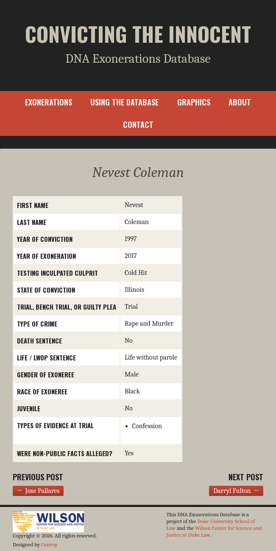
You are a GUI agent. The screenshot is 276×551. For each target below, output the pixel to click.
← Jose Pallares (38, 491)
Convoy (49, 544)
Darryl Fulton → (236, 491)
